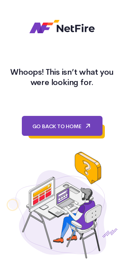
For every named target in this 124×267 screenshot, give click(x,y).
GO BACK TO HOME (62, 126)
